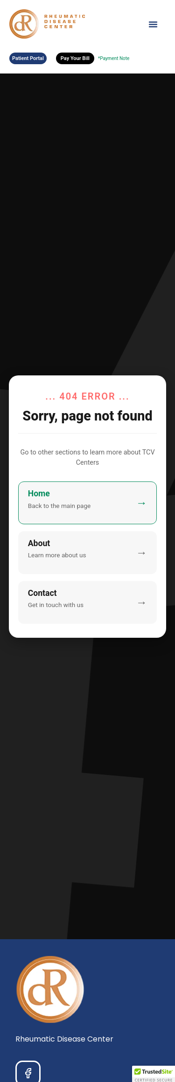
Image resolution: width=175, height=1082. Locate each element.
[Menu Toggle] (153, 24)
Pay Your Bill (75, 58)
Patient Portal (28, 58)
